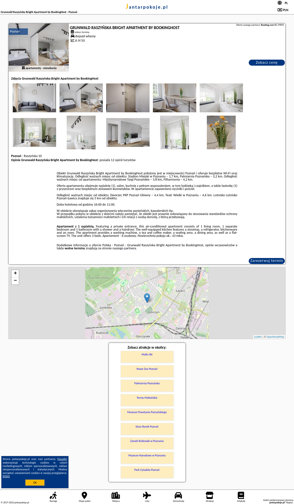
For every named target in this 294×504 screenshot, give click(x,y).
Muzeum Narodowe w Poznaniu (147, 455)
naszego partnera (124, 248)
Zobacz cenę (267, 62)
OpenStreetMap (275, 336)
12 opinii (117, 160)
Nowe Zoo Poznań (147, 369)
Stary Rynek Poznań (147, 426)
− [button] (15, 280)
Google (62, 459)
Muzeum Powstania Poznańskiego (147, 412)
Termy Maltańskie (147, 397)
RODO (6, 476)
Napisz (289, 502)
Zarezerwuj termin (266, 260)
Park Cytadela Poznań (146, 470)
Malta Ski (147, 354)
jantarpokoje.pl (147, 7)
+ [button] (15, 273)
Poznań (15, 31)
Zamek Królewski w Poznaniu (147, 441)
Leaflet (257, 336)
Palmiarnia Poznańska (147, 383)
